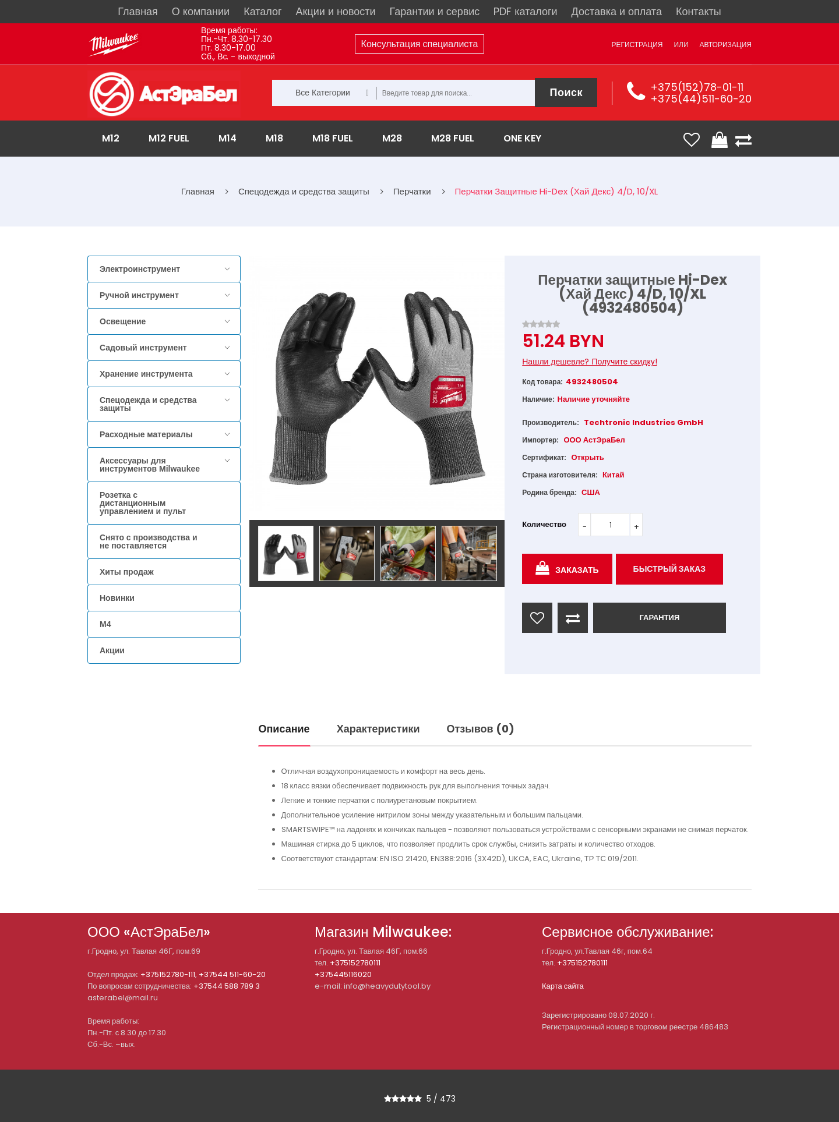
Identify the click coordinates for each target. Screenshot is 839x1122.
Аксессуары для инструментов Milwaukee (150, 464)
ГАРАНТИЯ (659, 617)
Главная (138, 11)
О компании (201, 11)
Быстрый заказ (669, 569)
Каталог (262, 11)
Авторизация (726, 44)
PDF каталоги (525, 11)
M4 (105, 624)
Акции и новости (336, 11)
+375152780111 (355, 962)
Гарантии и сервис (435, 11)
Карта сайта (563, 986)
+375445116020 (343, 974)
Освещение (123, 321)
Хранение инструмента (146, 373)
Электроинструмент (140, 269)
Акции (112, 650)
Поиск (566, 92)
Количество (544, 524)
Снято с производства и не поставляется (149, 541)
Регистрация (636, 44)
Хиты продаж (127, 571)
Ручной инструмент (139, 295)
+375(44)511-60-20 (701, 98)
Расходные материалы (146, 434)
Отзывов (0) (480, 728)
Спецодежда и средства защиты (148, 404)
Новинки (117, 598)
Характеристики (378, 728)
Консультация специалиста (419, 44)
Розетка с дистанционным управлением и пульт (143, 503)
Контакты (698, 11)
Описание (284, 728)
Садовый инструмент (143, 347)
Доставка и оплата (617, 11)
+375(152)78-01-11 (696, 87)
